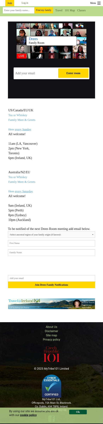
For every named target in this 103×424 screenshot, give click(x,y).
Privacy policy (51, 339)
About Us (51, 327)
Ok (78, 411)
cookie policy (28, 415)
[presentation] (51, 89)
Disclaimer (51, 331)
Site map (51, 335)
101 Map (70, 10)
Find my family (43, 10)
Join (9, 3)
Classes (81, 10)
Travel (58, 10)
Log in (25, 3)
